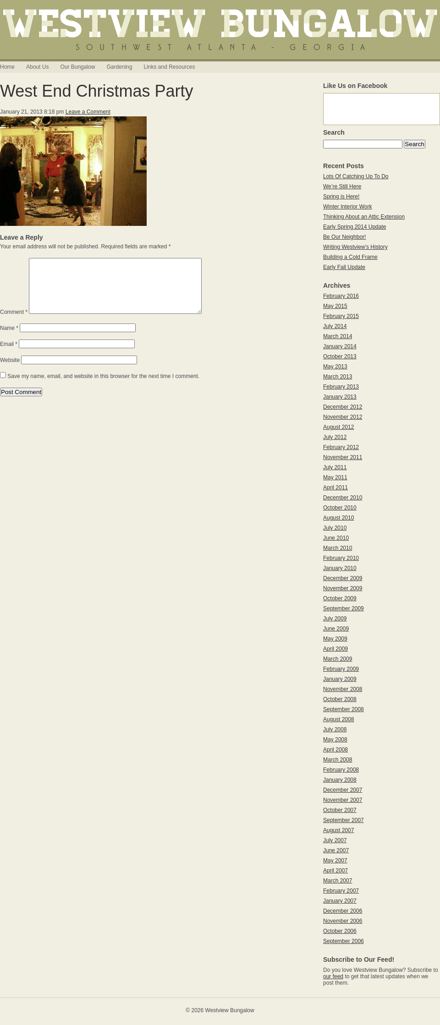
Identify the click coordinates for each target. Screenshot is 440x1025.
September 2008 (343, 709)
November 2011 (342, 457)
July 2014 (334, 326)
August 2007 (338, 830)
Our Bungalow (77, 67)
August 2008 (338, 719)
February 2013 (341, 387)
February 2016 (341, 296)
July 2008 (334, 729)
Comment (14, 323)
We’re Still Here (342, 186)
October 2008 (340, 699)
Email (8, 355)
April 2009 (335, 649)
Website (10, 371)
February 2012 (341, 447)
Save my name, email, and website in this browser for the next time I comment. (103, 387)
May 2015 (335, 306)
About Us (37, 67)
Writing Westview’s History (355, 247)
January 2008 (340, 780)
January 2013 (340, 397)
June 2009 (336, 628)
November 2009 (342, 588)
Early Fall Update (344, 267)
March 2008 (337, 759)
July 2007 (334, 840)
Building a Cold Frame (350, 257)
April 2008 (335, 749)
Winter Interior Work (347, 206)
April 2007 (335, 870)
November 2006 (342, 921)
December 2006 (342, 911)
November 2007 (342, 800)
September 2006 (343, 941)
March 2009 (337, 659)
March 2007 (337, 880)
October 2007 (340, 810)
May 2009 (335, 639)
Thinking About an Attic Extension (364, 217)
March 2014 (337, 336)
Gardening (119, 67)
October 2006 (340, 931)
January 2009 (340, 679)
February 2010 (341, 558)
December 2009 (342, 578)
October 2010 (340, 507)
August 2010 (338, 518)
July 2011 (334, 467)
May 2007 (335, 860)
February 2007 (341, 891)
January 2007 (340, 901)
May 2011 (335, 477)
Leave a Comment (88, 112)
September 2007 (343, 820)
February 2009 (341, 669)
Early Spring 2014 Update (354, 227)
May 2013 (335, 366)
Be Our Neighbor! (344, 237)
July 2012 (334, 437)
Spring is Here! (341, 196)
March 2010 (337, 548)
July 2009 (334, 618)
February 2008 (341, 770)
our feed (333, 976)
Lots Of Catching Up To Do (356, 176)
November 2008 (342, 689)
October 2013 (340, 356)
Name (9, 339)
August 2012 (338, 427)
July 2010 (334, 528)
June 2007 (336, 850)
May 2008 (335, 739)
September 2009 (343, 608)
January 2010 (340, 568)
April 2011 (335, 487)
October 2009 (340, 598)
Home (7, 67)
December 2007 (342, 790)
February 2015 (341, 316)
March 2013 (337, 376)
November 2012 (342, 417)
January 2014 (340, 346)
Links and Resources (169, 67)
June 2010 (336, 538)
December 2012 (342, 407)
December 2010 (342, 497)
